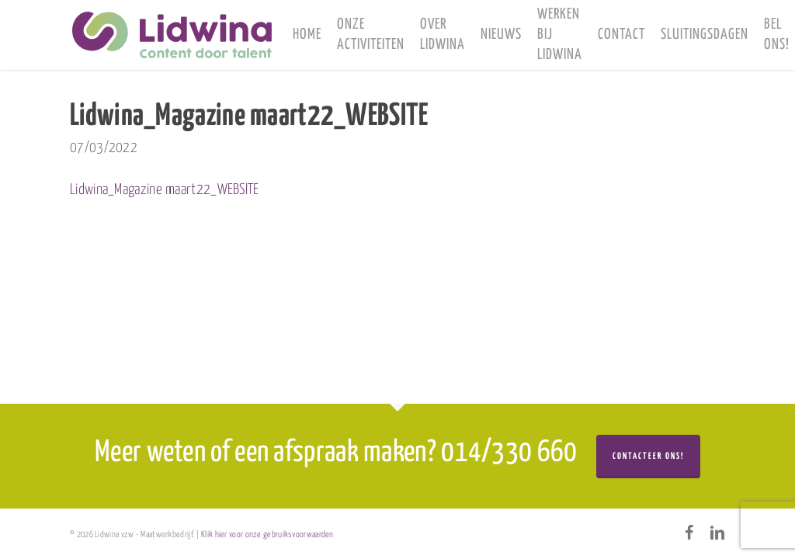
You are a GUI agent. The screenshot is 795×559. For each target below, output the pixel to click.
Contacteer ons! (648, 456)
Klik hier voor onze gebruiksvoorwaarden (267, 534)
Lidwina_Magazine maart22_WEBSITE (164, 189)
